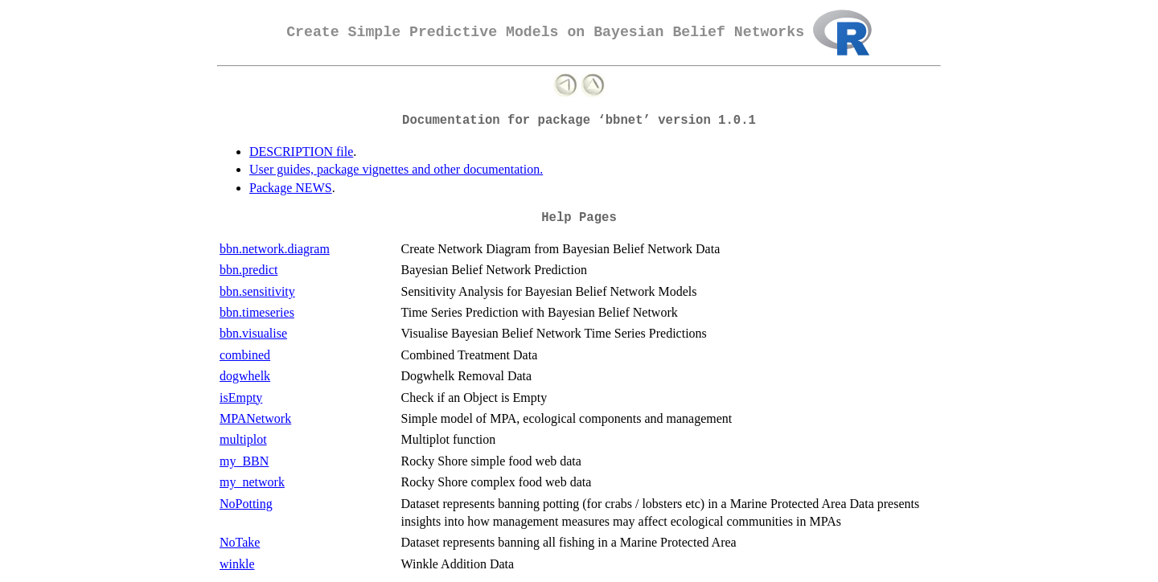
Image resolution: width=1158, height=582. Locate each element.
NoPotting (246, 503)
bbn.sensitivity (257, 291)
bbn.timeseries (257, 312)
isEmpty (241, 397)
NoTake (240, 542)
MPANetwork (255, 418)
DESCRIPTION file (301, 151)
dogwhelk (245, 376)
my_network (252, 482)
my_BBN (244, 461)
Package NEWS (290, 188)
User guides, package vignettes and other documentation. (396, 169)
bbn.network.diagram (275, 249)
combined (245, 355)
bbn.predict (248, 270)
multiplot (243, 439)
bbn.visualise (253, 333)
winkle (237, 564)
